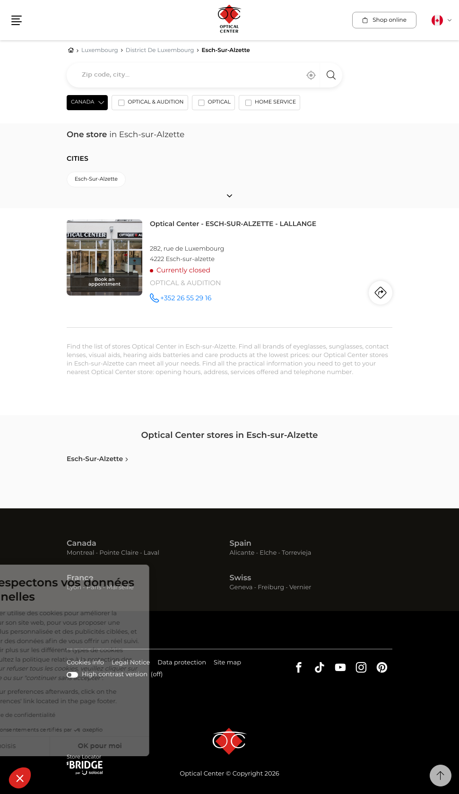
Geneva (241, 587)
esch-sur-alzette (96, 179)
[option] (150, 104)
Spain (240, 544)
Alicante (242, 553)
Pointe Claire (119, 553)
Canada (81, 544)
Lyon (74, 587)
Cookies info (85, 663)
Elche (268, 553)
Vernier (300, 587)
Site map (227, 663)
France (80, 578)
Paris (94, 587)
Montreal (80, 553)
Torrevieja (296, 553)
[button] (20, 778)
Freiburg (271, 587)
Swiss (240, 578)
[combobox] (204, 75)
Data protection (181, 663)
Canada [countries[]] (82, 102)
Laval (151, 553)
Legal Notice (131, 663)
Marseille (120, 587)
